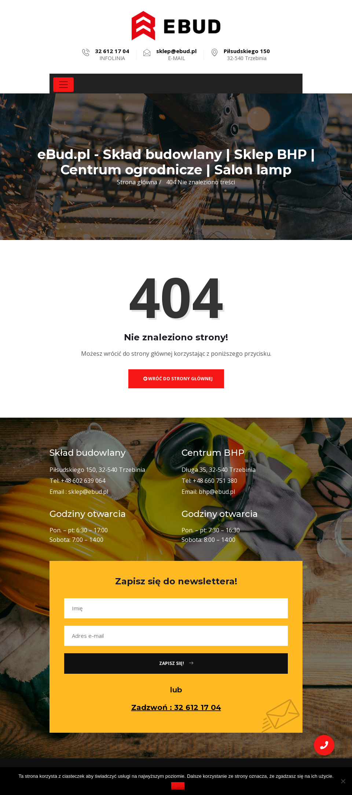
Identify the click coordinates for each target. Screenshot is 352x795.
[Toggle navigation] (63, 84)
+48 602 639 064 (83, 481)
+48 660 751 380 (215, 481)
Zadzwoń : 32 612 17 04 (176, 707)
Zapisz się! (176, 663)
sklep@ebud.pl (88, 492)
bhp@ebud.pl (217, 492)
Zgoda (178, 785)
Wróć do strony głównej (178, 379)
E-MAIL (176, 55)
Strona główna (137, 182)
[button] (324, 745)
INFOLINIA (112, 55)
